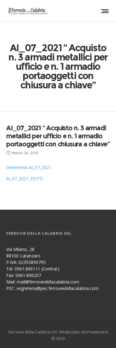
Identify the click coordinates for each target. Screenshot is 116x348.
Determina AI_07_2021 (28, 167)
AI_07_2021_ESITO (24, 178)
